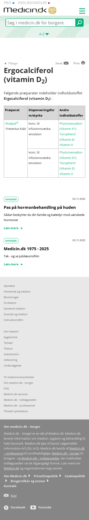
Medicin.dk (11, 468)
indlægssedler (32, 2)
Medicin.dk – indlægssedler (40, 458)
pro (7, 2)
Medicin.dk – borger (66, 453)
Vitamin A (66, 145)
